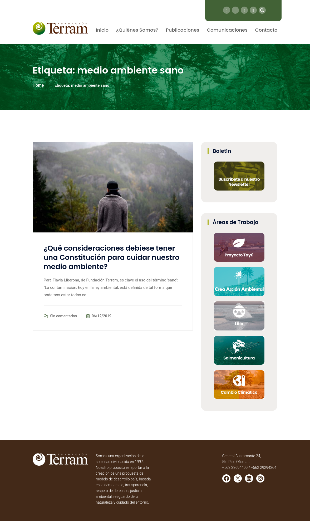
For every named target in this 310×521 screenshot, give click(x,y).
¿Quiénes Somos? (137, 30)
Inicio (102, 30)
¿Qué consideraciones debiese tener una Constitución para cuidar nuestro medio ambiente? (112, 257)
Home (38, 85)
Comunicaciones (227, 30)
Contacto (266, 30)
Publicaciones (182, 30)
